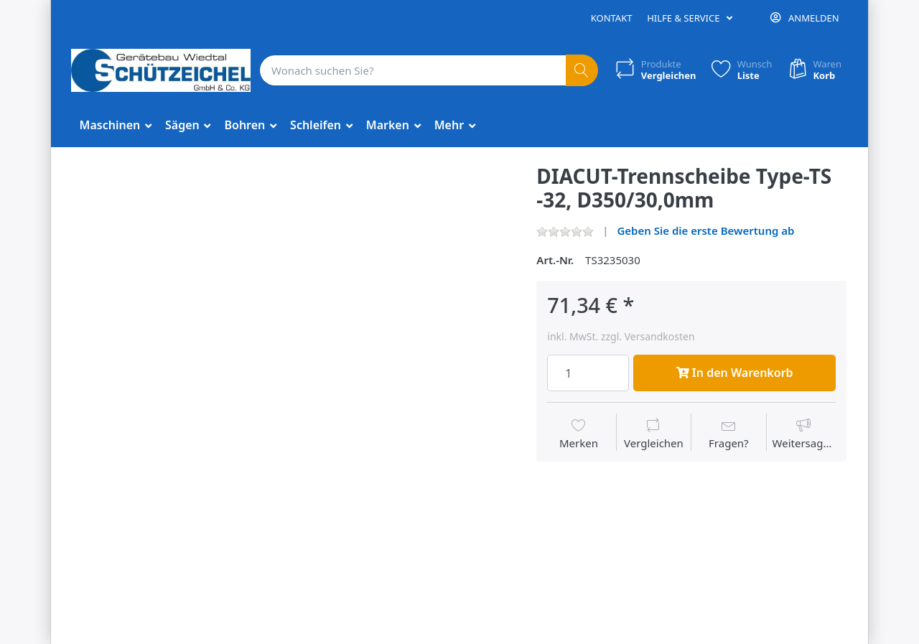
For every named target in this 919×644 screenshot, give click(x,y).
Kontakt (612, 17)
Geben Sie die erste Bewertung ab (705, 230)
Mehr (450, 125)
